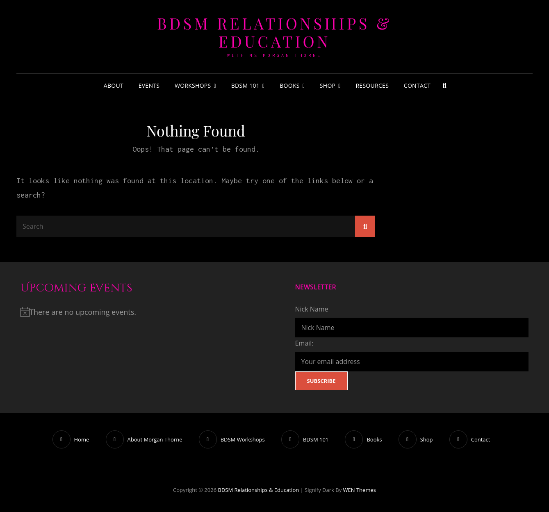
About (113, 85)
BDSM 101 (245, 85)
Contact (417, 85)
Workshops (193, 85)
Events (149, 85)
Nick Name (311, 309)
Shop (327, 85)
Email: (304, 343)
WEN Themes (359, 490)
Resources (372, 85)
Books (290, 85)
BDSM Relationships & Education (274, 32)
